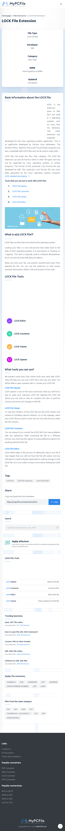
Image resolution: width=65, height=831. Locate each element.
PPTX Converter (8, 779)
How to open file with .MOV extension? (21, 632)
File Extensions (19, 16)
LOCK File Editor (19, 202)
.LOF (34, 686)
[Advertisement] (25, 119)
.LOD (21, 682)
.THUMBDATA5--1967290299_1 (18, 713)
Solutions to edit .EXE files (16, 661)
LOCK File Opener (19, 186)
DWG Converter (8, 772)
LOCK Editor (20, 321)
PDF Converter (8, 768)
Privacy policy (7, 753)
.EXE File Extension (22, 664)
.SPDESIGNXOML (13, 718)
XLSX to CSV (7, 802)
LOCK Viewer (20, 346)
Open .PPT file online (14, 622)
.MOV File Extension (23, 635)
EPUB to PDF (7, 795)
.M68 (23, 709)
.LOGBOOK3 (32, 682)
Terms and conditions (11, 756)
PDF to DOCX (7, 791)
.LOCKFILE (53, 682)
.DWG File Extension (23, 654)
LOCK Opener (20, 359)
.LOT (43, 682)
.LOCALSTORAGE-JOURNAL (18, 686)
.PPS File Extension (22, 644)
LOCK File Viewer (19, 197)
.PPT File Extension (23, 625)
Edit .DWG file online (13, 651)
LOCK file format (43, 481)
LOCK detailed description (17, 176)
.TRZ (31, 709)
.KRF (43, 713)
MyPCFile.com (41, 826)
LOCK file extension (25, 481)
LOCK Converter (22, 333)
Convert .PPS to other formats (17, 641)
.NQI (8, 709)
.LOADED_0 (11, 682)
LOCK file (10, 481)
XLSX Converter (8, 776)
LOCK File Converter (20, 191)
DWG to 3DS (7, 799)
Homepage (6, 16)
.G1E (36, 713)
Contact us (6, 749)
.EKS (15, 709)
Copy (54, 502)
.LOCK (42, 686)
